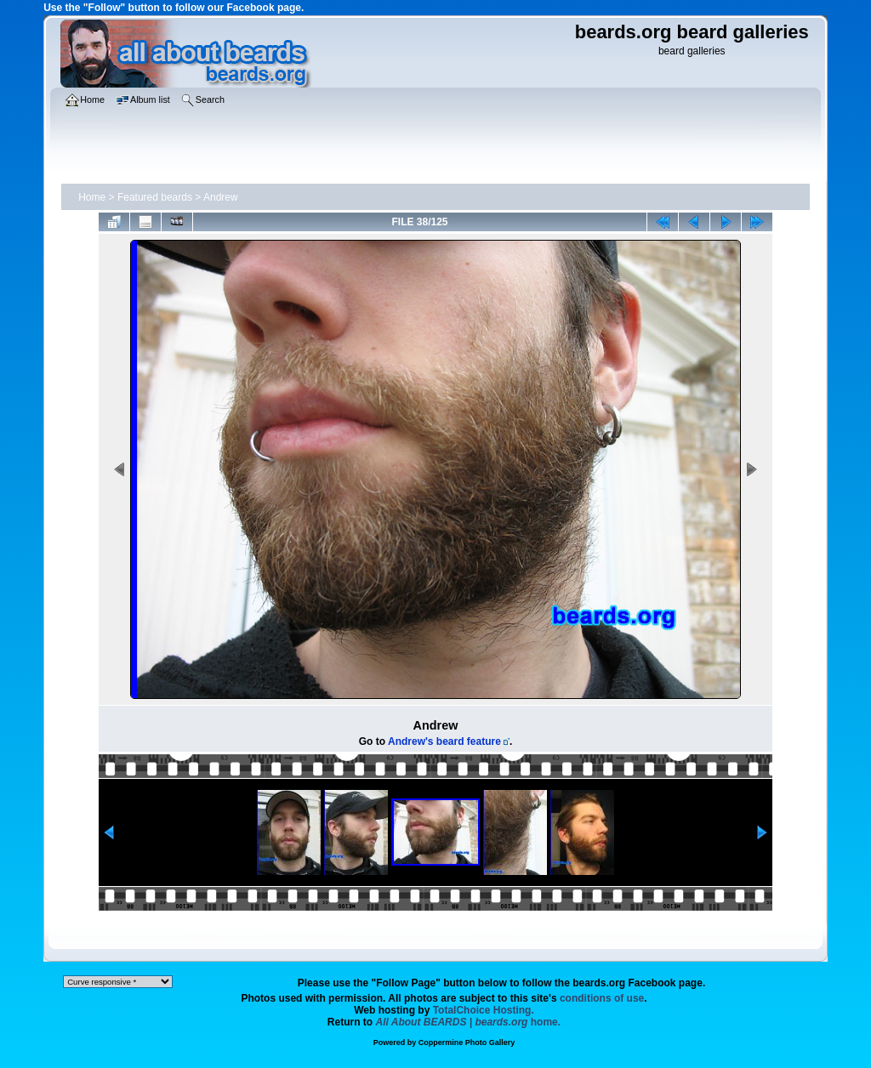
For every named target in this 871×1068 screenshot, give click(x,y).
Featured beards (154, 197)
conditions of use (602, 998)
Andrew (220, 197)
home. (468, 1022)
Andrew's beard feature (444, 741)
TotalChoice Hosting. (483, 1010)
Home (91, 197)
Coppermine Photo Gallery (466, 1042)
